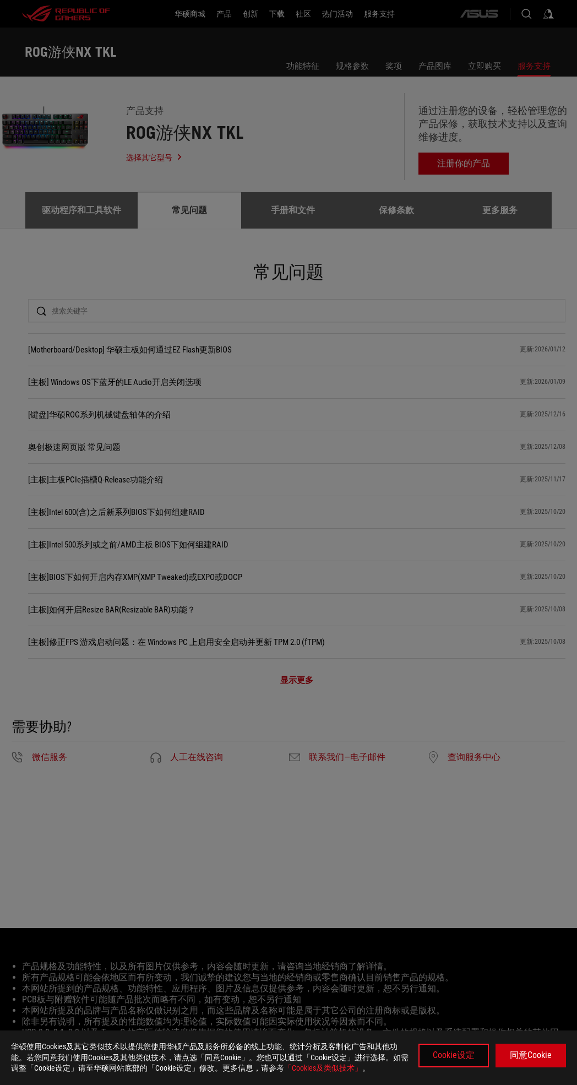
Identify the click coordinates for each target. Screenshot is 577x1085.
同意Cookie (531, 1055)
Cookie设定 (454, 1055)
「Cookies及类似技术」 (323, 1068)
